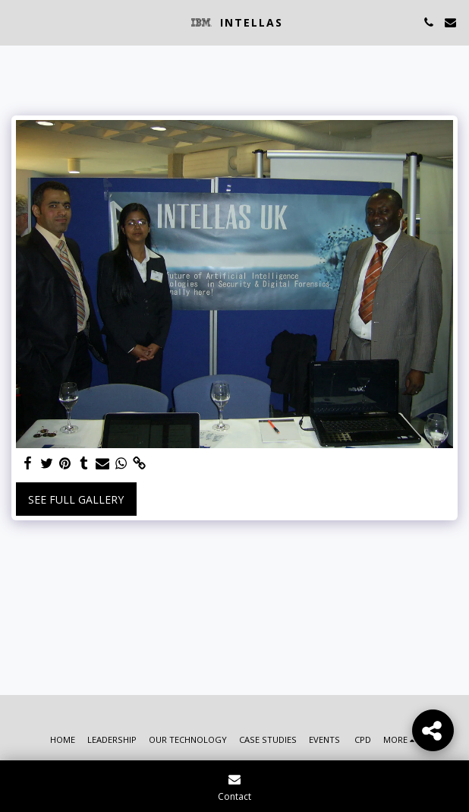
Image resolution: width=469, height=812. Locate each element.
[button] (17, 21)
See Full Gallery (76, 499)
